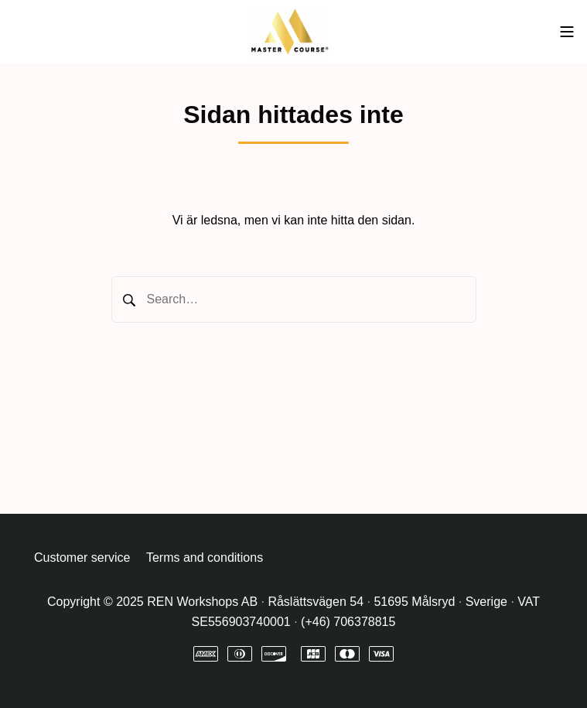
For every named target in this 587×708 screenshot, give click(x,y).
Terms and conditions (204, 557)
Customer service (82, 557)
